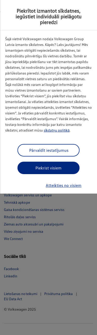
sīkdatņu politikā (57, 130)
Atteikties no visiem (63, 185)
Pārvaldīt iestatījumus (49, 150)
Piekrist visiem (48, 167)
